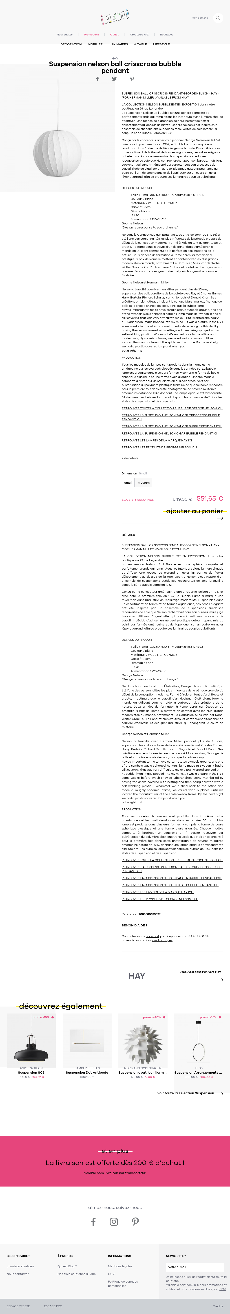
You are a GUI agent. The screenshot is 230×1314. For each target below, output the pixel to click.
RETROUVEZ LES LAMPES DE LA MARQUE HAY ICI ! (158, 441)
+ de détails (130, 458)
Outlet (114, 34)
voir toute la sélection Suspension (188, 1093)
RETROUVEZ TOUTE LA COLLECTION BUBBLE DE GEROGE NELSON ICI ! (172, 408)
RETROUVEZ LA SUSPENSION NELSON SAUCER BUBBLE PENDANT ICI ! (172, 426)
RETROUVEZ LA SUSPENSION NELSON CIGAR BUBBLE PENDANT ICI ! (170, 434)
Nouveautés (65, 34)
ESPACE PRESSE (18, 1306)
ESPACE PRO (53, 1306)
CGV (222, 1289)
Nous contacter (18, 1274)
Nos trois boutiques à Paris (77, 1274)
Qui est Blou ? (67, 1266)
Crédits (218, 1306)
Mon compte (200, 18)
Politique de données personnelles (123, 1284)
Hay (115, 58)
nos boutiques (162, 940)
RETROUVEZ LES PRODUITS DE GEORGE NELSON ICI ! (160, 447)
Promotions (91, 34)
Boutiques (166, 34)
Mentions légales (120, 1266)
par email (152, 936)
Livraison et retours (21, 1266)
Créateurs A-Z (139, 34)
